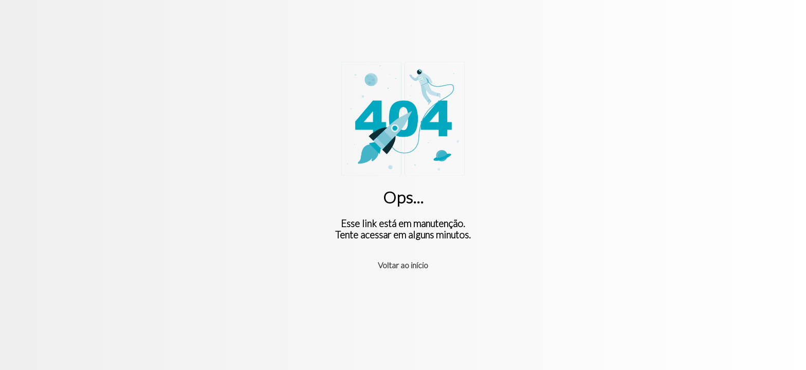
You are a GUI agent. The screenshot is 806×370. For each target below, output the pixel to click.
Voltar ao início (403, 265)
